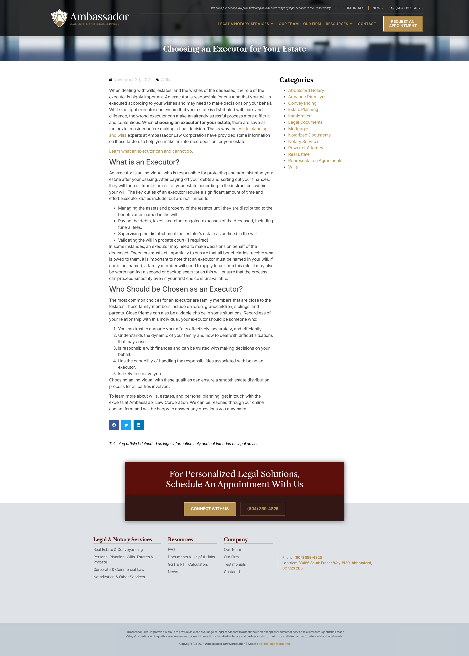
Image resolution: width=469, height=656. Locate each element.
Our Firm (231, 557)
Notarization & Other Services (119, 577)
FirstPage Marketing (276, 643)
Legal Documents (305, 122)
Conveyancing (302, 103)
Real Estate (299, 154)
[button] (246, 23)
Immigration (299, 116)
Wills (165, 79)
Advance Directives (307, 96)
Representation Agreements (315, 160)
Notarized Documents (309, 135)
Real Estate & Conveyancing (118, 549)
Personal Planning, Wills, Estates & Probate (123, 559)
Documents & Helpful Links (191, 557)
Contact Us (234, 571)
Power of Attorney (305, 147)
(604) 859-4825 (308, 557)
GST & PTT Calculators (188, 564)
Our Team (232, 549)
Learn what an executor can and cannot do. (151, 151)
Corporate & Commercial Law (119, 569)
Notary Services (303, 141)
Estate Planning (303, 109)
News (173, 571)
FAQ (171, 549)
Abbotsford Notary (306, 90)
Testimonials (235, 564)
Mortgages (298, 128)
